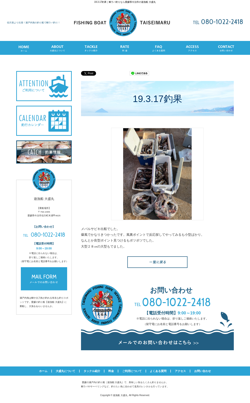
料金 (111, 371)
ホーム (43, 371)
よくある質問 (158, 371)
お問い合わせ (202, 371)
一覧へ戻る (157, 262)
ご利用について (132, 371)
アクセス (180, 371)
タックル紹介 (92, 371)
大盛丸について (65, 371)
